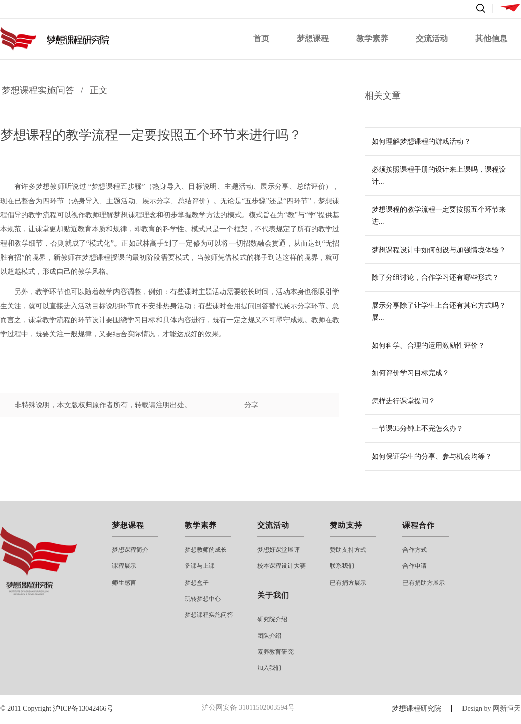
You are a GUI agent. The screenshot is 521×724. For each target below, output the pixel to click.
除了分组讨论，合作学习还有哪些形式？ (435, 277)
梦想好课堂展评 (278, 549)
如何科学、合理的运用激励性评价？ (428, 345)
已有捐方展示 (348, 582)
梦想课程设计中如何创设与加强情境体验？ (439, 250)
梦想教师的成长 (206, 549)
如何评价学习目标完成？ (410, 373)
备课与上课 (200, 565)
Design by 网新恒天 (491, 708)
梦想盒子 (197, 582)
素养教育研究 (275, 651)
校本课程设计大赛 (281, 565)
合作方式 (414, 549)
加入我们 (269, 667)
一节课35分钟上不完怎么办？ (418, 428)
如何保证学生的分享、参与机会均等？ (432, 456)
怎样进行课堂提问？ (403, 401)
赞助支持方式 (348, 549)
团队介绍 (269, 635)
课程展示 (124, 565)
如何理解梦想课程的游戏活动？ (421, 142)
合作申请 (414, 565)
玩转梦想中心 (203, 598)
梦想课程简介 (130, 549)
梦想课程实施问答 (38, 90)
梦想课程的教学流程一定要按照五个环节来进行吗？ (151, 135)
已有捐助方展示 (423, 582)
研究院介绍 (272, 619)
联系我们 (342, 565)
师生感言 (124, 582)
